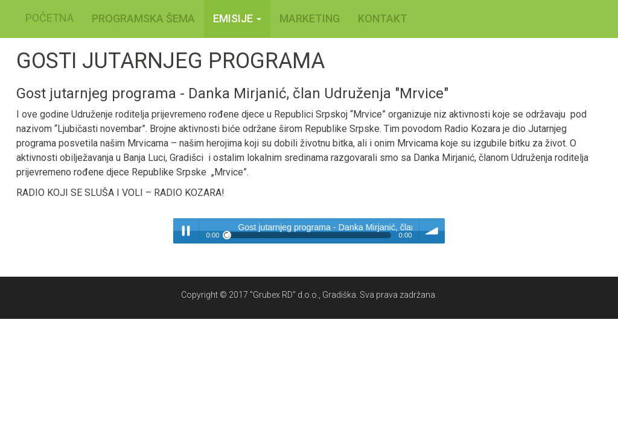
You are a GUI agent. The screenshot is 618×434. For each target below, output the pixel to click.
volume (432, 231)
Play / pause (186, 231)
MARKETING (309, 18)
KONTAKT (382, 18)
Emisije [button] (237, 18)
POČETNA (49, 17)
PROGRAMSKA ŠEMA (143, 18)
